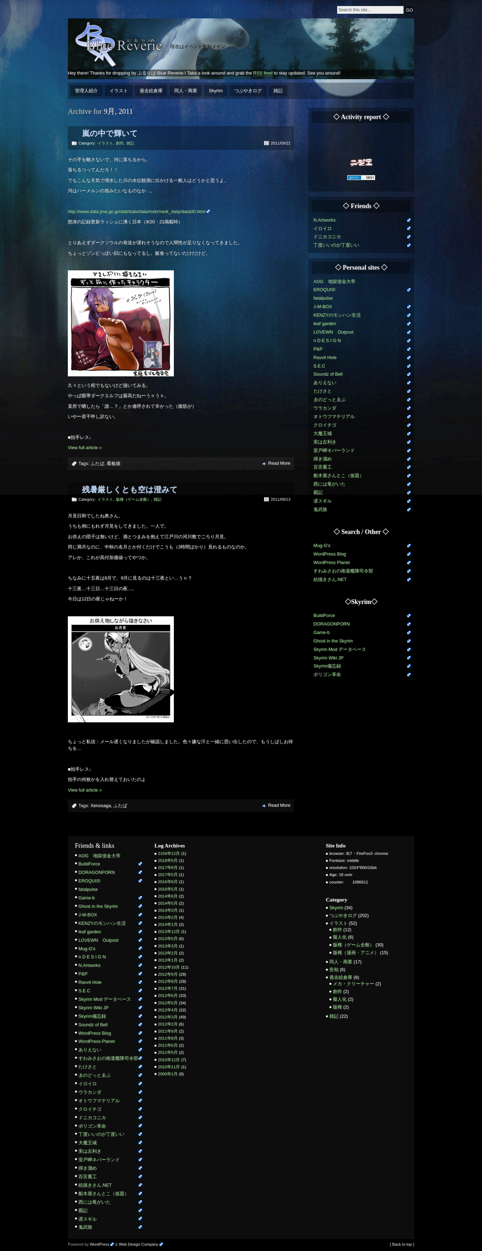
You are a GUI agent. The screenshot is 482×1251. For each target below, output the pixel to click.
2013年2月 (168, 953)
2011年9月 (168, 1031)
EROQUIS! (324, 289)
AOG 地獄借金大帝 (334, 281)
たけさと (322, 391)
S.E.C (319, 366)
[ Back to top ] (402, 1244)
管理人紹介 (86, 90)
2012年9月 (168, 974)
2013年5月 (168, 938)
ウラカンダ (324, 408)
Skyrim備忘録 (327, 666)
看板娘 (113, 463)
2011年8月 (168, 1038)
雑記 (278, 90)
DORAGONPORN (331, 624)
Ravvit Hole (324, 357)
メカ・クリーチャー (353, 983)
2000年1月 (168, 1074)
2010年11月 (169, 1067)
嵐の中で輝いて (110, 133)
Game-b (321, 632)
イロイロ (322, 228)
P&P (318, 349)
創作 (120, 143)
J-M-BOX (322, 306)
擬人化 (340, 937)
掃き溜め (322, 459)
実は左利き (324, 442)
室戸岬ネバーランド (334, 450)
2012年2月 (168, 1024)
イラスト (119, 90)
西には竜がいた (329, 484)
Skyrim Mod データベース (339, 649)
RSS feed (263, 73)
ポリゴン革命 (327, 674)
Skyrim (216, 90)
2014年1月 (168, 924)
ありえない (324, 382)
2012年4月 (168, 1010)
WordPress (99, 1244)
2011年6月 (168, 1045)
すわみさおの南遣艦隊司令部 (343, 571)
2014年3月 (168, 910)
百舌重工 (322, 467)
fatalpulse (323, 298)
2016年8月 (168, 882)
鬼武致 (320, 509)
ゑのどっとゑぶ (329, 399)
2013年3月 (168, 946)
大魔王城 (322, 433)
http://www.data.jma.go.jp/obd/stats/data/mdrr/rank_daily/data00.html (136, 211)
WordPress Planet (331, 562)
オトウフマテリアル (334, 416)
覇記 (318, 492)
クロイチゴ (324, 425)
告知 (334, 969)
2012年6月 (168, 995)
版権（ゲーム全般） (133, 499)
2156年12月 (169, 853)
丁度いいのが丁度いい (336, 245)
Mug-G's (321, 545)
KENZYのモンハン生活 (337, 315)
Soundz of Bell (328, 374)
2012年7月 (168, 988)
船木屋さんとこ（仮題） (338, 475)
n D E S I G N (327, 340)
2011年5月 (168, 1052)
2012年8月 (168, 981)
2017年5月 (168, 875)
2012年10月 (169, 967)
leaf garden (324, 323)
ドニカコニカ (327, 236)
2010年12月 (169, 1060)
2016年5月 (168, 889)
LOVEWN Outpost (333, 332)
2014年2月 (168, 917)
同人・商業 (185, 90)
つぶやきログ (248, 90)
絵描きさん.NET (330, 579)
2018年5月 (168, 860)
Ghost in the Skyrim (333, 641)
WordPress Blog (329, 554)
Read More (279, 463)
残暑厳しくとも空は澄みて (130, 489)
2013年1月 (168, 960)
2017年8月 (168, 867)
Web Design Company (138, 1244)
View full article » (85, 447)
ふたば (97, 463)
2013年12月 (169, 931)
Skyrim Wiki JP (328, 657)
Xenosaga (100, 805)
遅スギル (322, 501)
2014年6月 (168, 896)
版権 (337, 1007)
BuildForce (324, 615)
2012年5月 (168, 1003)
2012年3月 (168, 1017)
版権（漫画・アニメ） (356, 952)
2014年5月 (168, 903)
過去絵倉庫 (151, 90)
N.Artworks (324, 220)
